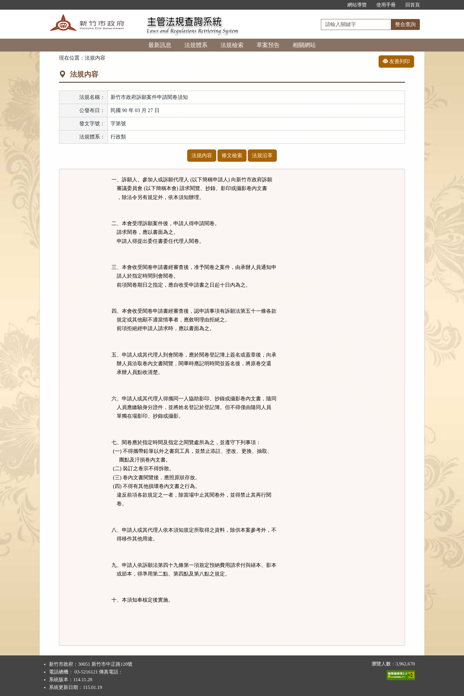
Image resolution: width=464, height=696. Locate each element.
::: (336, 4)
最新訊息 (159, 45)
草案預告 (268, 45)
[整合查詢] (356, 24)
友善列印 (396, 61)
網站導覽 (357, 4)
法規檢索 (232, 45)
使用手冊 (386, 4)
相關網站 (304, 45)
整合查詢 (405, 24)
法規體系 (196, 45)
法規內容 (201, 155)
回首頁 (412, 4)
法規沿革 (262, 155)
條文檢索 (232, 155)
